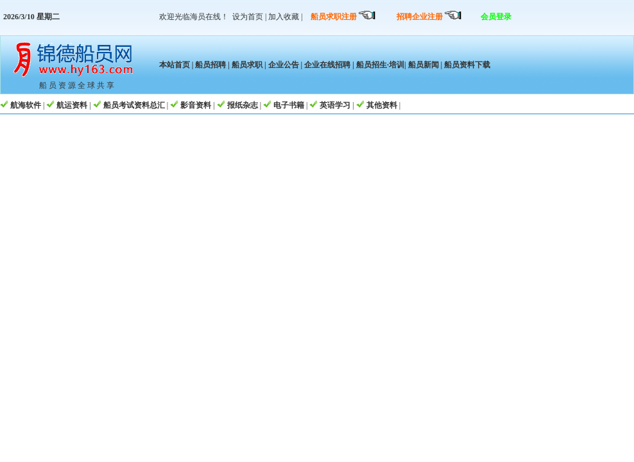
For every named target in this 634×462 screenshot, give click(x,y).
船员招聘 (210, 64)
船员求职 (247, 64)
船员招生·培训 (380, 64)
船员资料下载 (466, 64)
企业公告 (283, 64)
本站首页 (174, 64)
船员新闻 (423, 64)
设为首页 (247, 16)
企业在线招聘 (327, 64)
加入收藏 (283, 16)
